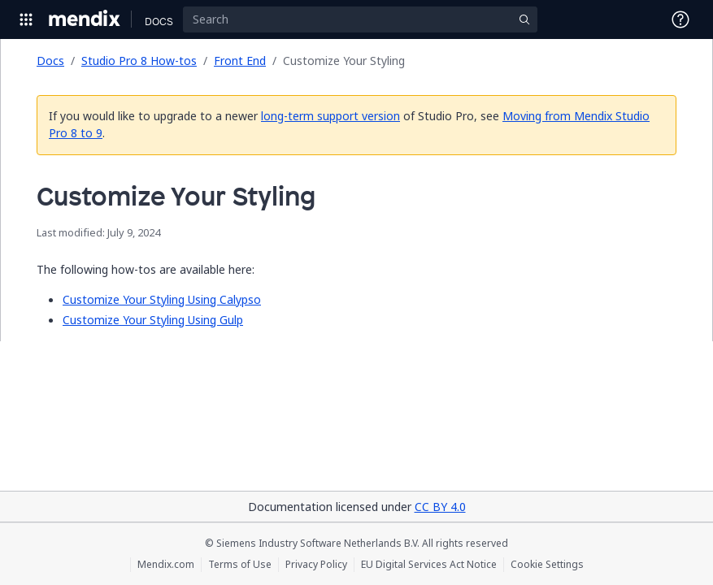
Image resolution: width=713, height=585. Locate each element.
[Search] (360, 19)
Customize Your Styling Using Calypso (162, 299)
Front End (240, 60)
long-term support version (330, 115)
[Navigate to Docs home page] (159, 19)
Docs (50, 60)
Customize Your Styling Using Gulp (153, 319)
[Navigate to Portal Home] (85, 19)
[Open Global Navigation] (26, 19)
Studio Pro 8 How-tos (139, 60)
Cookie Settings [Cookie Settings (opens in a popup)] (547, 564)
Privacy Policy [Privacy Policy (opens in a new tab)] (316, 564)
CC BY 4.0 (440, 506)
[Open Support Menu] (680, 19)
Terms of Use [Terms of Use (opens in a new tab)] (240, 564)
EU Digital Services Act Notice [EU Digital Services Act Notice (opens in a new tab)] (429, 564)
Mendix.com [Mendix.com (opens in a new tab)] (165, 564)
